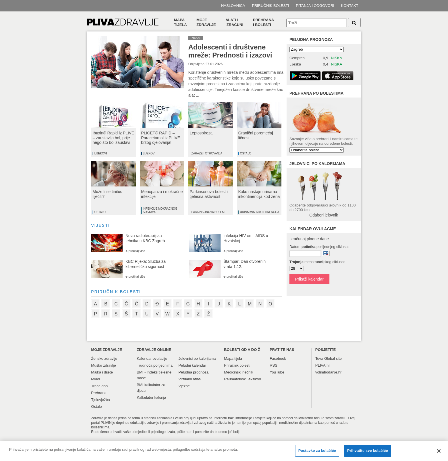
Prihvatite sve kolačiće (367, 453)
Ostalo (245, 153)
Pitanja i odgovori (315, 5)
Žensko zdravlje (104, 358)
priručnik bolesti (116, 291)
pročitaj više (137, 251)
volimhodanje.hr (328, 372)
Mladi (95, 379)
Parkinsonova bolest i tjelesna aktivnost (209, 194)
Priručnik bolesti (270, 5)
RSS (273, 365)
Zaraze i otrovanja (206, 153)
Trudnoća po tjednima (155, 365)
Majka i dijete (102, 372)
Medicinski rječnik (238, 372)
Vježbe (184, 386)
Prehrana (98, 393)
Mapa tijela (180, 22)
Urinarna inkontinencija (259, 212)
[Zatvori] (439, 454)
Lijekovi (100, 153)
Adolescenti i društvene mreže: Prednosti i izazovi (230, 51)
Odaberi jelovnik (323, 215)
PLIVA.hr (322, 365)
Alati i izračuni (234, 22)
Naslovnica (233, 5)
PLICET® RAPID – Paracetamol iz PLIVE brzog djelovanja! (160, 138)
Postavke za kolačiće (317, 453)
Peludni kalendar (192, 365)
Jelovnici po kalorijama (197, 358)
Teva (319, 358)
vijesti (100, 225)
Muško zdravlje (103, 365)
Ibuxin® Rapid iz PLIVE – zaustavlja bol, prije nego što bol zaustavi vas (113, 140)
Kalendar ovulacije (152, 358)
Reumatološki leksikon (242, 379)
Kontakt (349, 5)
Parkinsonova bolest (208, 212)
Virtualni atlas (190, 379)
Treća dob (99, 386)
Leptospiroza (201, 133)
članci (196, 38)
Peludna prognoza (311, 39)
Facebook (278, 358)
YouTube (277, 372)
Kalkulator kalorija (151, 397)
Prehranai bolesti (263, 22)
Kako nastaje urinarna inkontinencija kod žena (259, 194)
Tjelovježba (100, 400)
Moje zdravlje (206, 22)
